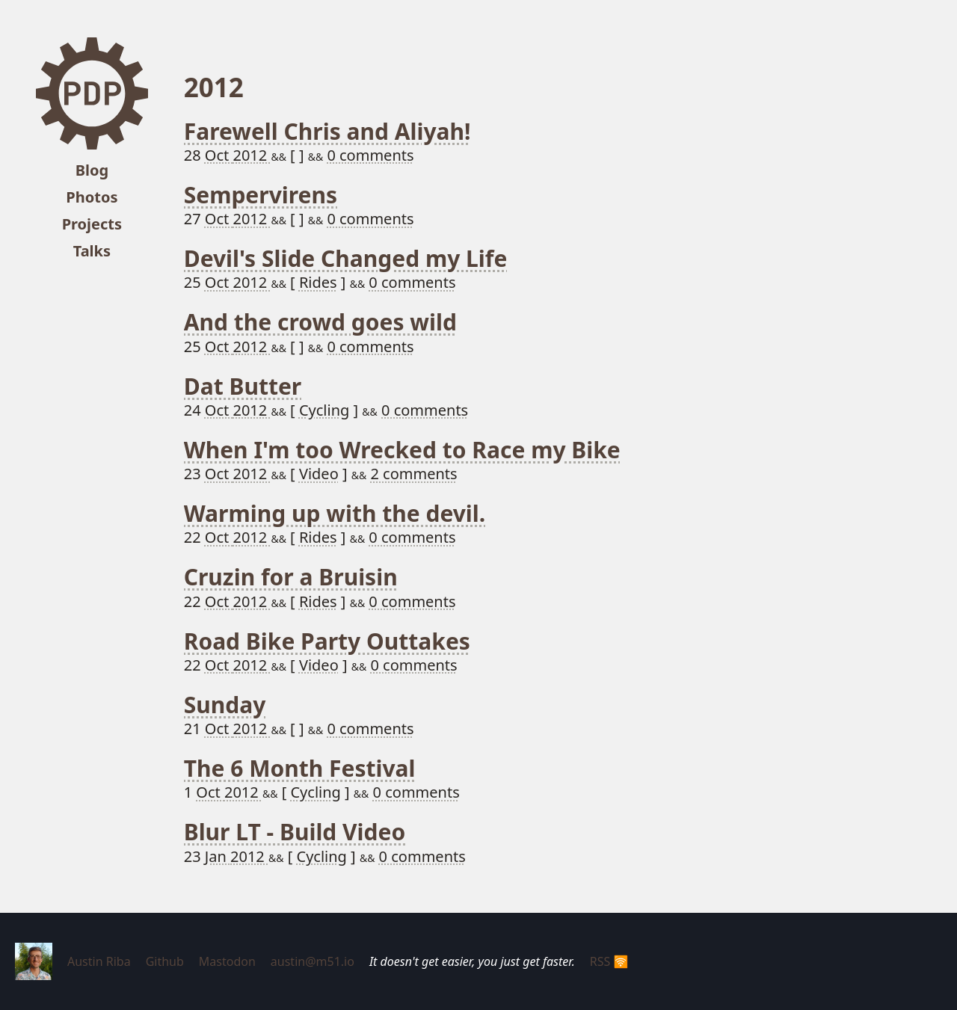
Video (319, 474)
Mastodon (227, 961)
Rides (318, 282)
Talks (92, 251)
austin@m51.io (312, 961)
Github (165, 961)
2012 (252, 155)
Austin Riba (99, 961)
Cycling (324, 410)
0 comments (370, 155)
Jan (217, 856)
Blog (92, 170)
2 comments (413, 474)
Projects (92, 224)
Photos (91, 197)
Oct (219, 155)
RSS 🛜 (609, 961)
